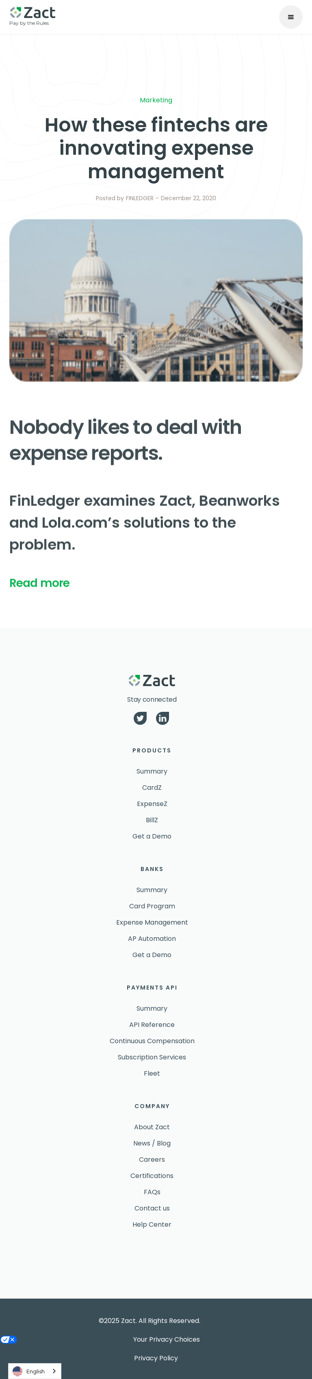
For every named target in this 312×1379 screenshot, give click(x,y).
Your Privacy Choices (166, 1339)
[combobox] (34, 1371)
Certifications (151, 1175)
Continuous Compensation (152, 1041)
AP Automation (152, 938)
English (29, 1371)
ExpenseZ (152, 803)
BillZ (152, 820)
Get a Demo (151, 836)
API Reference (152, 1024)
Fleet (152, 1073)
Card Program (152, 906)
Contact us (152, 1208)
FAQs (152, 1192)
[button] (291, 17)
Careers (152, 1159)
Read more (39, 589)
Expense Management (152, 922)
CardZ (152, 787)
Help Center (151, 1224)
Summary (151, 771)
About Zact (152, 1127)
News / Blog (152, 1143)
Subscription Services (152, 1057)
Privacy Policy (156, 1358)
